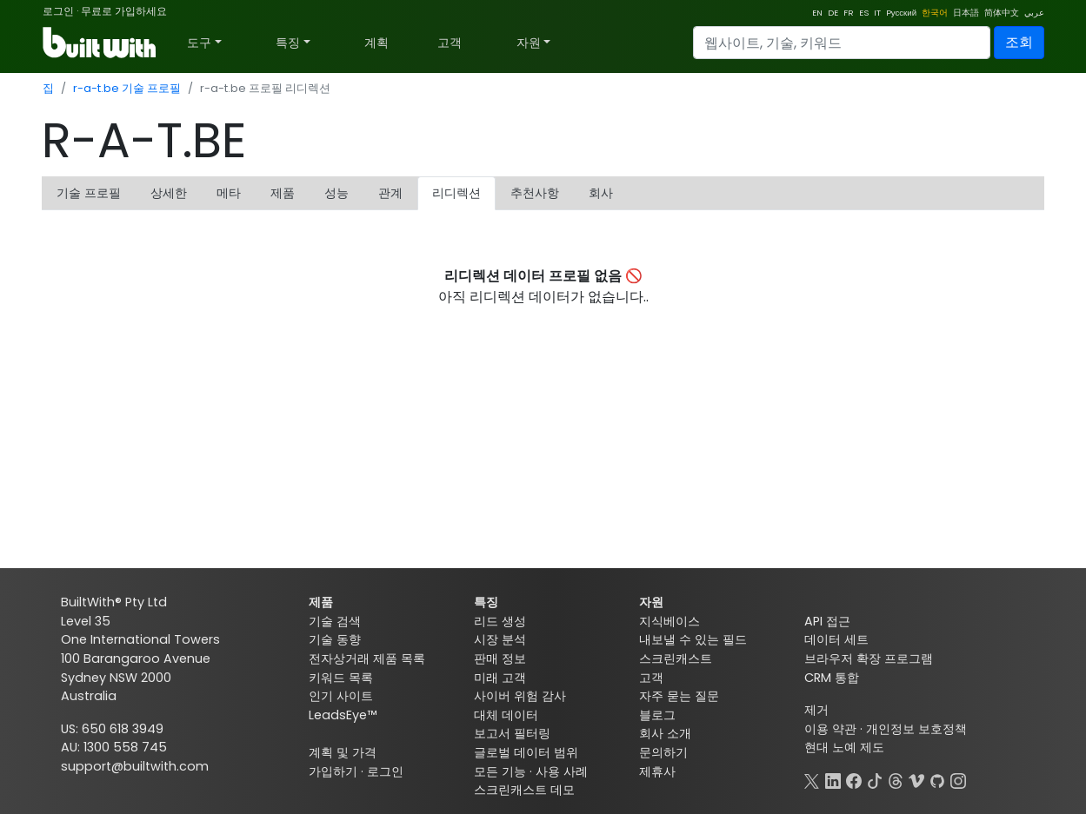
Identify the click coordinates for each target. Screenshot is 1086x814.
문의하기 (663, 752)
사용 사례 (562, 771)
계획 (376, 42)
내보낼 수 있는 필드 (693, 639)
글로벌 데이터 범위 (526, 752)
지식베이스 (669, 621)
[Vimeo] (916, 779)
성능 (336, 193)
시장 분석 (500, 639)
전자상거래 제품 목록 (367, 658)
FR (848, 12)
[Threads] (895, 779)
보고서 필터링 (512, 733)
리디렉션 (456, 193)
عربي (1034, 12)
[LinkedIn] (833, 779)
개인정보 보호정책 (916, 729)
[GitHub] (937, 779)
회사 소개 (665, 733)
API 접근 (827, 621)
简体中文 (1001, 12)
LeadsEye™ (342, 715)
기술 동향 (335, 639)
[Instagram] (958, 779)
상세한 (168, 193)
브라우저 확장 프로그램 (868, 658)
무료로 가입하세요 (124, 10)
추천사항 (534, 193)
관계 (390, 193)
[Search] (841, 42)
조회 (1019, 42)
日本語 (966, 12)
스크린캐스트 (675, 658)
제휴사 (657, 771)
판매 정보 (500, 658)
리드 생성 (500, 621)
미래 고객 (500, 677)
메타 (229, 193)
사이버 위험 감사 (520, 696)
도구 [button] (199, 42)
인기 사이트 (341, 696)
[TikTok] (875, 779)
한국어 (935, 12)
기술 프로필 (89, 193)
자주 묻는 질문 (679, 696)
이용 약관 (830, 729)
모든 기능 (500, 771)
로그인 (58, 10)
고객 (449, 42)
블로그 (657, 715)
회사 (601, 193)
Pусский (901, 12)
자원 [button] (528, 42)
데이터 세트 (836, 639)
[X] (812, 779)
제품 (282, 193)
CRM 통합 (831, 677)
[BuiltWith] (100, 42)
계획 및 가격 (342, 752)
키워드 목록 (341, 677)
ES (864, 12)
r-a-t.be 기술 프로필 (127, 88)
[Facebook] (854, 779)
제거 (816, 709)
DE (833, 12)
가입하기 (333, 771)
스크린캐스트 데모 (524, 789)
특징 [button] (288, 42)
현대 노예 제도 (844, 747)
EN (817, 12)
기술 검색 (335, 621)
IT (877, 12)
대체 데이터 (506, 715)
